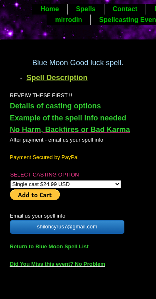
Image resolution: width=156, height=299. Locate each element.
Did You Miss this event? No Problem (57, 264)
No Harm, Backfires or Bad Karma (70, 129)
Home (49, 8)
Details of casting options (55, 106)
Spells (86, 8)
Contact (125, 8)
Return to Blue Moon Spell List (49, 246)
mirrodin (68, 19)
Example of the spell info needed (68, 118)
